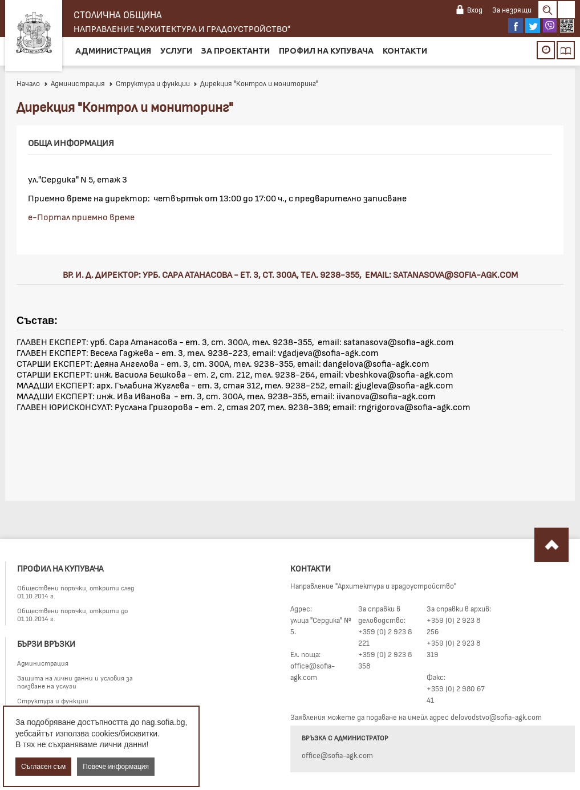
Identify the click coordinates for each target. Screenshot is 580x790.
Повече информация (116, 767)
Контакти (405, 50)
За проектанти (235, 50)
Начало (28, 83)
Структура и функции (149, 83)
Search (547, 9)
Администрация (113, 50)
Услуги (176, 50)
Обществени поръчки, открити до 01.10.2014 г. (72, 614)
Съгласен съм (43, 767)
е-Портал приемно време (81, 216)
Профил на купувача (326, 50)
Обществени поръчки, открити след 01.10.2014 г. (75, 591)
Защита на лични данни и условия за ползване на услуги (75, 682)
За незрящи (512, 9)
